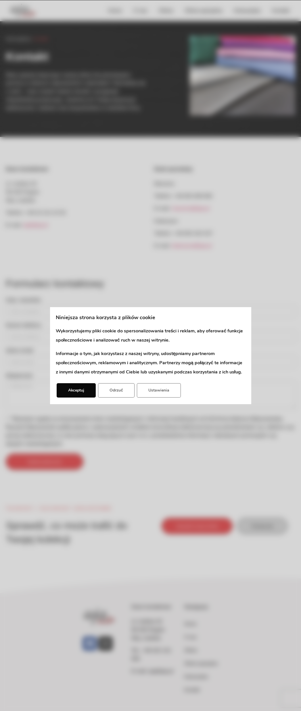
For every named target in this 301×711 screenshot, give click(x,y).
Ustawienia (159, 390)
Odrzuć (117, 390)
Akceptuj (76, 390)
